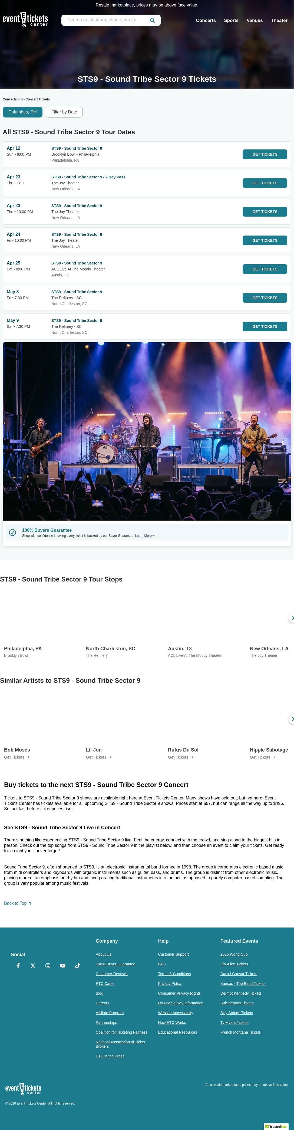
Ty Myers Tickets (234, 1022)
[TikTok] (77, 966)
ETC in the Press (110, 1056)
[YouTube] (62, 966)
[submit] (152, 20)
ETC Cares (105, 983)
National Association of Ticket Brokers (120, 1044)
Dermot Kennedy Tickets (241, 993)
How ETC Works (172, 1022)
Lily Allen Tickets (234, 964)
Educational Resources (177, 1032)
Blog (99, 993)
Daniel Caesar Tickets (238, 974)
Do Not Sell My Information (180, 1003)
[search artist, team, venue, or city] (111, 20)
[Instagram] (48, 966)
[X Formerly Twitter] (33, 966)
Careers (102, 1003)
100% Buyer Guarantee (115, 964)
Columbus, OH (22, 112)
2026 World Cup (234, 954)
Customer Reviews (111, 974)
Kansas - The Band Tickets (243, 983)
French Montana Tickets (240, 1032)
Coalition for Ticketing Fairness (121, 1032)
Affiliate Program (110, 1013)
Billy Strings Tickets (236, 1013)
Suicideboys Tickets (237, 1003)
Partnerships (106, 1022)
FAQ (162, 964)
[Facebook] (18, 966)
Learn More (145, 536)
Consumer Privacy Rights (179, 993)
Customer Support (173, 954)
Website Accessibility (175, 1013)
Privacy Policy (169, 983)
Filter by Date (64, 112)
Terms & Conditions (174, 974)
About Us (103, 954)
